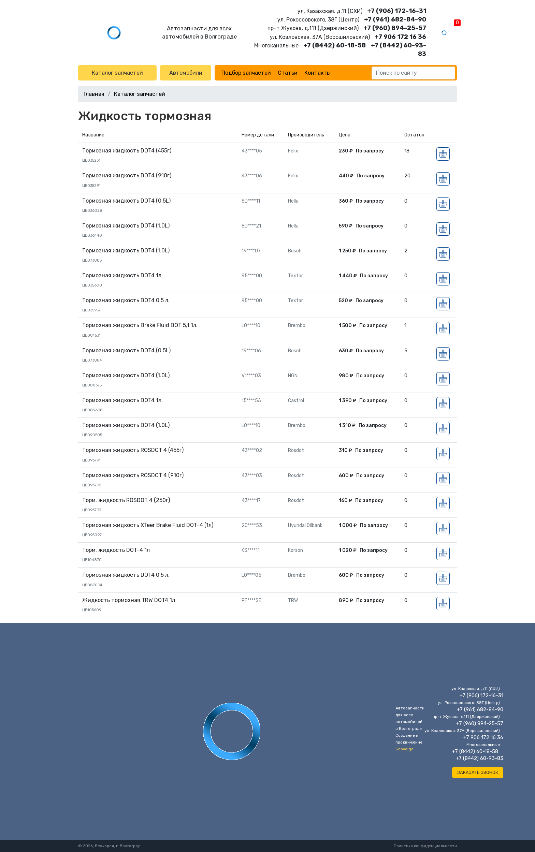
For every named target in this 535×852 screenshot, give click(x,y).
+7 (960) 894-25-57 (394, 28)
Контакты (317, 73)
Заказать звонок (477, 772)
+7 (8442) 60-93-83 (479, 758)
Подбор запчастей (246, 73)
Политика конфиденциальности (425, 845)
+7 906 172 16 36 (400, 37)
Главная (94, 94)
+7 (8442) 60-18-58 (334, 45)
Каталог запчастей (117, 73)
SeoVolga (404, 749)
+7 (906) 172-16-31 (396, 11)
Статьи (288, 73)
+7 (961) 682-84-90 (395, 19)
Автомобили (185, 73)
